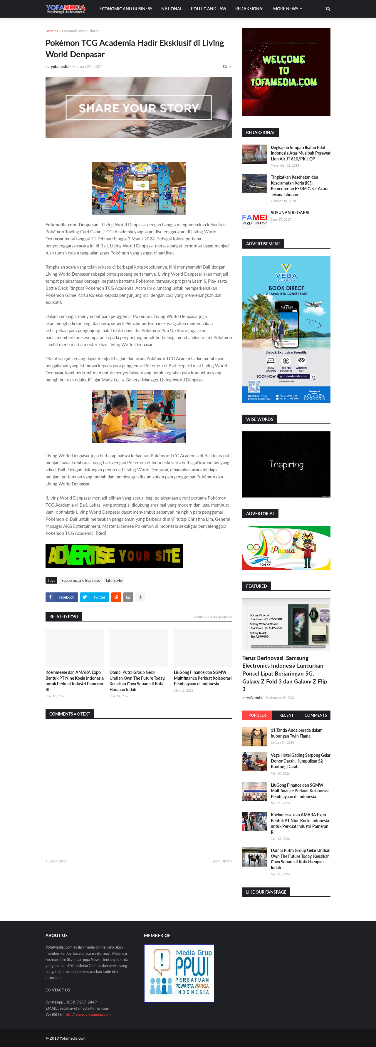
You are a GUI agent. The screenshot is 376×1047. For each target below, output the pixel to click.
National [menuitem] (171, 8)
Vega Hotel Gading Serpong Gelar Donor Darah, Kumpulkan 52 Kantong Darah (300, 761)
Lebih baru (57, 861)
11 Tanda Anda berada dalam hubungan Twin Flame (297, 733)
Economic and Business (80, 31)
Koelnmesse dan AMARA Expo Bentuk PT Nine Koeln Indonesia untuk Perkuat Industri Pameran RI (75, 681)
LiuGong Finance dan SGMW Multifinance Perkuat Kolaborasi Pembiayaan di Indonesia (203, 678)
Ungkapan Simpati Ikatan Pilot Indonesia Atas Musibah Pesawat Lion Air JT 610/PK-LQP (300, 153)
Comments (316, 715)
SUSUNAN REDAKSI (290, 212)
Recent (286, 715)
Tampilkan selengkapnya (212, 616)
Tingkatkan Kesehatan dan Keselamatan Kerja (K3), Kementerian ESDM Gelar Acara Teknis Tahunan (299, 186)
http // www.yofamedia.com (88, 1014)
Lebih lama (220, 861)
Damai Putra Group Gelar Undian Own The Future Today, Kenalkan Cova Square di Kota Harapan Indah (137, 681)
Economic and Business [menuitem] (126, 8)
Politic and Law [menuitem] (208, 8)
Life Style (114, 580)
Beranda (52, 31)
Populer (257, 715)
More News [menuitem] (285, 8)
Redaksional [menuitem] (249, 8)
